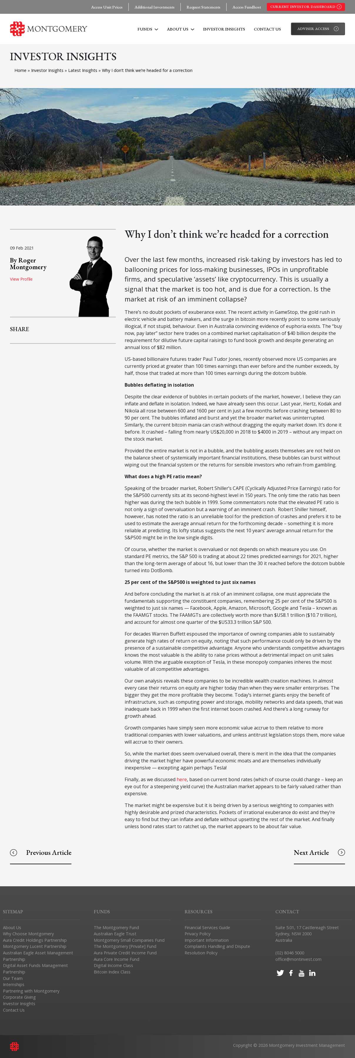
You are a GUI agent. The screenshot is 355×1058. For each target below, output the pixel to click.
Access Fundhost (246, 7)
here (182, 779)
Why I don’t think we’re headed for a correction (147, 70)
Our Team (13, 978)
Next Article (319, 852)
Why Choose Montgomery (28, 933)
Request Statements (203, 7)
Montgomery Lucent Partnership (34, 946)
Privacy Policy (197, 933)
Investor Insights (224, 29)
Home (20, 70)
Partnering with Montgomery (31, 991)
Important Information (207, 940)
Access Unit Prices (107, 7)
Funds (148, 29)
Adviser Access (318, 28)
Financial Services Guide (207, 927)
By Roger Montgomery (28, 263)
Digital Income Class (113, 965)
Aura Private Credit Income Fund (125, 953)
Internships (13, 984)
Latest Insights (83, 70)
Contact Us (267, 29)
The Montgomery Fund (116, 927)
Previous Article (40, 852)
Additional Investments (155, 7)
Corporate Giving (19, 997)
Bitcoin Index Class (112, 972)
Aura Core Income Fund (116, 959)
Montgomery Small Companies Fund (129, 940)
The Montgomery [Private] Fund (125, 946)
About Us (180, 29)
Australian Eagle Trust (115, 933)
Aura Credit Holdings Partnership (35, 940)
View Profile (21, 279)
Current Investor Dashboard (305, 6)
